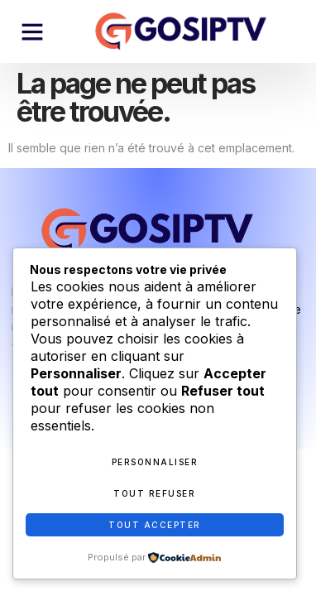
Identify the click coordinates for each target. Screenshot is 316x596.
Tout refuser (154, 493)
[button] (32, 31)
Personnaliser (155, 462)
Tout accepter (154, 525)
